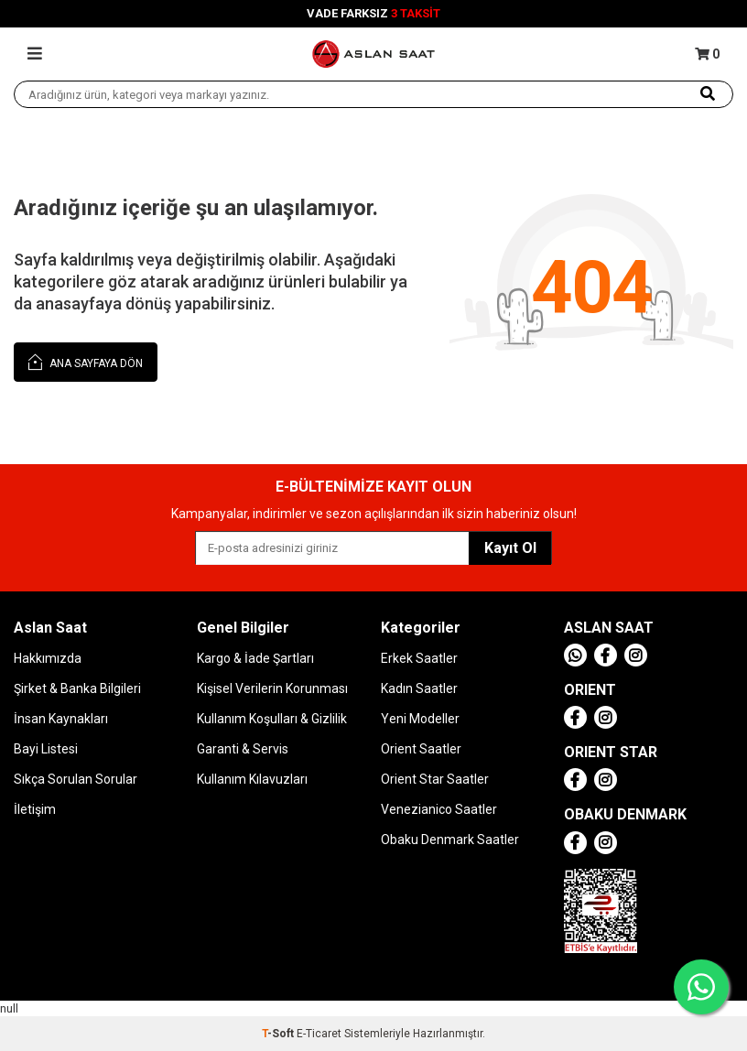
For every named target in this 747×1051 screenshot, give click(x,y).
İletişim (35, 809)
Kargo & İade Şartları (255, 658)
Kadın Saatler (419, 688)
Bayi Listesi (46, 749)
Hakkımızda (47, 658)
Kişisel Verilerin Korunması (272, 688)
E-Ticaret (319, 1033)
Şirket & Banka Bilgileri (77, 688)
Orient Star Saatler (435, 779)
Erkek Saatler (419, 658)
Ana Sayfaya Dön (85, 361)
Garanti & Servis (242, 749)
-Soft (279, 1033)
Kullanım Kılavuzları (252, 779)
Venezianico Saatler (439, 809)
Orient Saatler (421, 749)
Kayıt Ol (510, 548)
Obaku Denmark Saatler (450, 839)
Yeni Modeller (420, 718)
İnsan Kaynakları (61, 718)
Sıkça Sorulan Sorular (75, 779)
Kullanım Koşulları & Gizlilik (272, 718)
